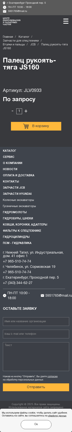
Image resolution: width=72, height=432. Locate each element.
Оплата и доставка (18, 175)
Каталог (24, 37)
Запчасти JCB (14, 188)
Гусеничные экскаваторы (19, 206)
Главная (8, 37)
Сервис (8, 157)
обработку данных (57, 416)
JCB (33, 44)
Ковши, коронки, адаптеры (25, 225)
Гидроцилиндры (16, 237)
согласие (52, 376)
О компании (12, 163)
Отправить (36, 387)
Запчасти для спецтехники (21, 41)
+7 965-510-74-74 (17, 261)
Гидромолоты (15, 212)
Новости (10, 169)
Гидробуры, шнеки (18, 218)
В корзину (36, 126)
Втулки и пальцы (14, 44)
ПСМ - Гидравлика (17, 243)
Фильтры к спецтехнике (22, 231)
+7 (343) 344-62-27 (17, 283)
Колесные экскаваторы (18, 200)
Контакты (11, 182)
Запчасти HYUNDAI (17, 194)
